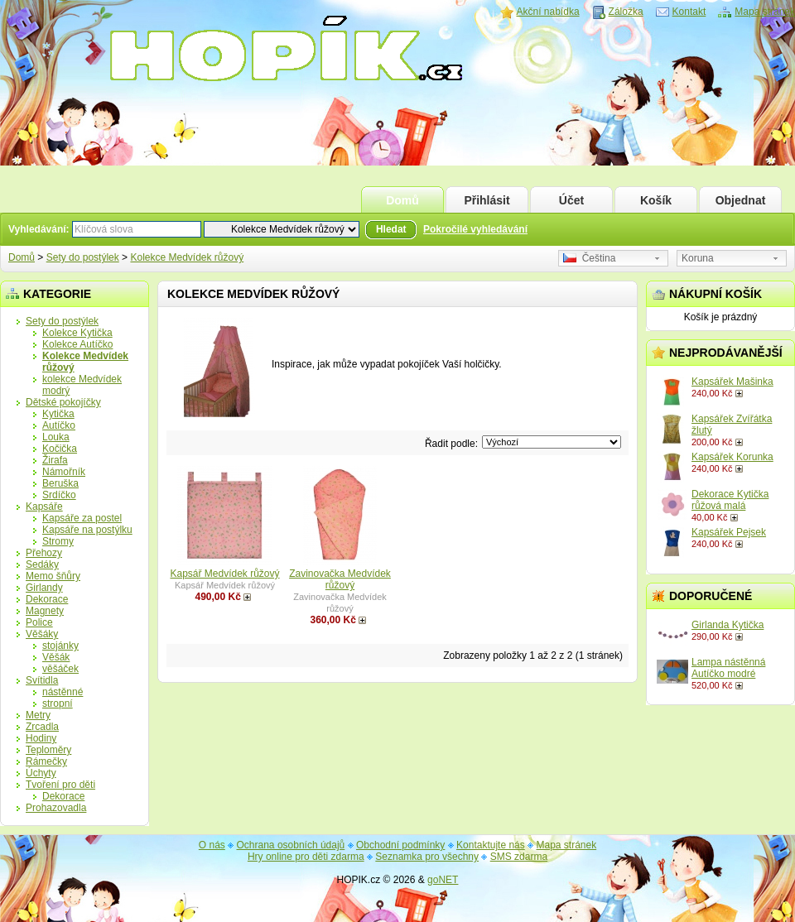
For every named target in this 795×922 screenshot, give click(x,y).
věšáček (60, 669)
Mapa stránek (765, 11)
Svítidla (42, 680)
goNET (442, 880)
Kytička (58, 414)
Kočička (59, 448)
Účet (571, 200)
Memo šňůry (53, 576)
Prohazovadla (56, 808)
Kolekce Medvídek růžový (186, 257)
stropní (57, 703)
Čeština (589, 258)
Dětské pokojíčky (63, 402)
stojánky (60, 645)
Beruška (60, 483)
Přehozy (44, 553)
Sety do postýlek (82, 257)
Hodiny (41, 738)
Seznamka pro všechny (427, 856)
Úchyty (41, 773)
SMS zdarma (518, 856)
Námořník (63, 472)
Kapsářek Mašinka (732, 381)
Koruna (698, 258)
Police (39, 622)
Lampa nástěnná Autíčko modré (728, 667)
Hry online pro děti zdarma (306, 856)
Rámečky (46, 761)
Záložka (626, 11)
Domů (402, 200)
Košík (656, 200)
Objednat (741, 200)
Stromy (58, 541)
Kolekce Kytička (77, 333)
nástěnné (62, 692)
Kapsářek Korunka (732, 457)
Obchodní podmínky (400, 845)
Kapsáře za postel (82, 518)
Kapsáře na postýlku (87, 529)
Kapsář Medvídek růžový (224, 573)
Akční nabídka (548, 11)
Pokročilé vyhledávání (475, 229)
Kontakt (689, 11)
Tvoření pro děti (60, 784)
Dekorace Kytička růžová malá (729, 499)
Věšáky (42, 634)
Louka (56, 437)
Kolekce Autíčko (77, 344)
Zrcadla (42, 726)
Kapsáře (44, 506)
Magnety (45, 611)
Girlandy (44, 587)
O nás (212, 845)
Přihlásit (486, 200)
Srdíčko (59, 495)
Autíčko (58, 425)
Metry (38, 715)
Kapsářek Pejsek (728, 532)
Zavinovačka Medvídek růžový (340, 579)
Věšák (56, 657)
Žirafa (55, 460)
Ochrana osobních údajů (291, 845)
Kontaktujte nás (490, 845)
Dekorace (47, 599)
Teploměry (48, 750)
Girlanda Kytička (727, 625)
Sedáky (42, 564)
